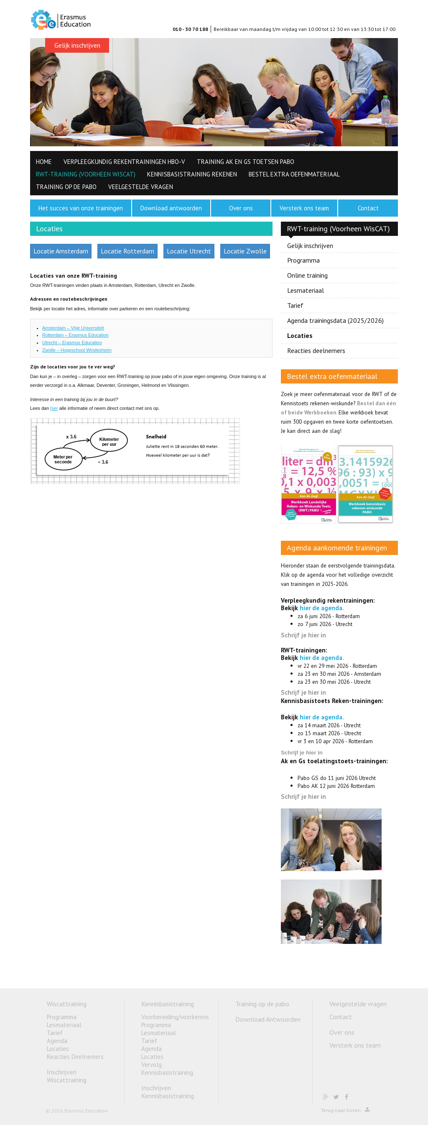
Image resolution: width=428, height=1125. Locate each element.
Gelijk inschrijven (77, 45)
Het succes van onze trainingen (80, 208)
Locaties (300, 335)
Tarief (295, 305)
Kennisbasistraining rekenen (192, 174)
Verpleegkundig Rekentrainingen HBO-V (124, 162)
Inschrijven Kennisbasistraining (167, 1092)
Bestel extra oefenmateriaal (294, 174)
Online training (307, 275)
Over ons (241, 208)
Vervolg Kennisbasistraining (167, 1068)
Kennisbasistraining (167, 1004)
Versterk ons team (304, 208)
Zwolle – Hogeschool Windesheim (77, 350)
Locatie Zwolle (245, 251)
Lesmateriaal (305, 290)
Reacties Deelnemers (75, 1057)
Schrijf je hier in (303, 635)
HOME (44, 162)
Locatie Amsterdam (60, 251)
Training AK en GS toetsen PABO (245, 162)
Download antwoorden (171, 208)
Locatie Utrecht (189, 251)
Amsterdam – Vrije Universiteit (73, 327)
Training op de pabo (66, 187)
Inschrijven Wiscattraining (67, 1076)
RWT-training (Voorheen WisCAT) (85, 174)
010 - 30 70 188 (190, 29)
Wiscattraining (67, 1004)
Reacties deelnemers (316, 350)
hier (54, 408)
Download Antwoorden (268, 1019)
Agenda (57, 1041)
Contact (368, 208)
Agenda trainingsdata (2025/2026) (335, 320)
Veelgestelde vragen (140, 187)
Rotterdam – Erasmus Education (75, 335)
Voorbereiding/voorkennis (175, 1017)
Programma (303, 260)
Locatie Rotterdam (127, 251)
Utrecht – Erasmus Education (72, 342)
